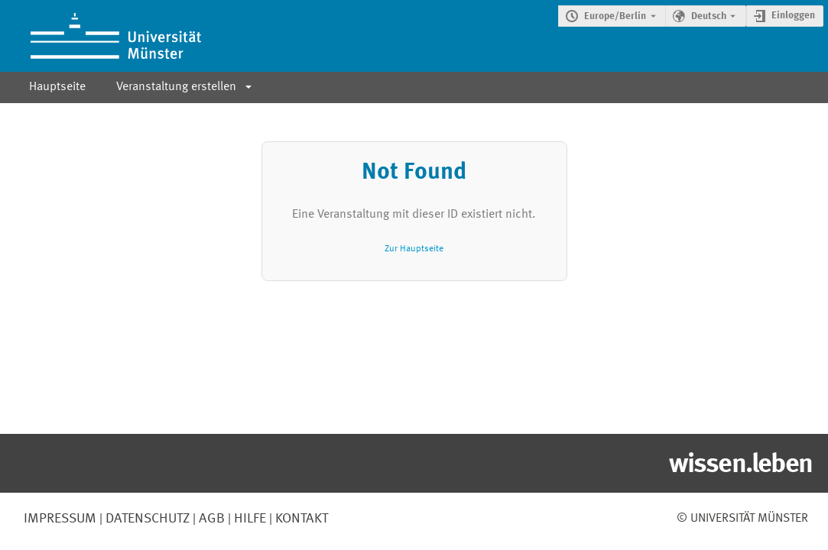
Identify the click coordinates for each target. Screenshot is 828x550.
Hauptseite (57, 87)
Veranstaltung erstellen (176, 87)
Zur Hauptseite (414, 249)
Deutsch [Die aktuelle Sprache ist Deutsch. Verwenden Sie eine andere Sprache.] (708, 16)
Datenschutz (146, 519)
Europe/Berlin (615, 16)
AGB (210, 519)
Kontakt (301, 519)
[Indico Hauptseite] (100, 36)
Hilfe (248, 519)
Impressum (60, 519)
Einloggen (793, 16)
